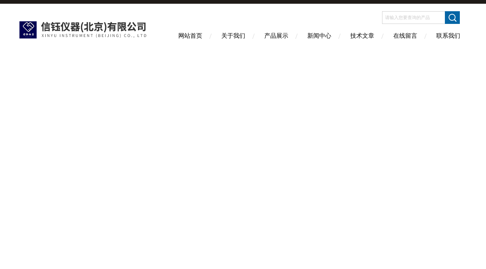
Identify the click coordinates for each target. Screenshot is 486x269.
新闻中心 (319, 36)
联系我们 (448, 36)
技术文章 (362, 36)
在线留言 (405, 36)
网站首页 (190, 36)
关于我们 (233, 36)
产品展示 (276, 36)
